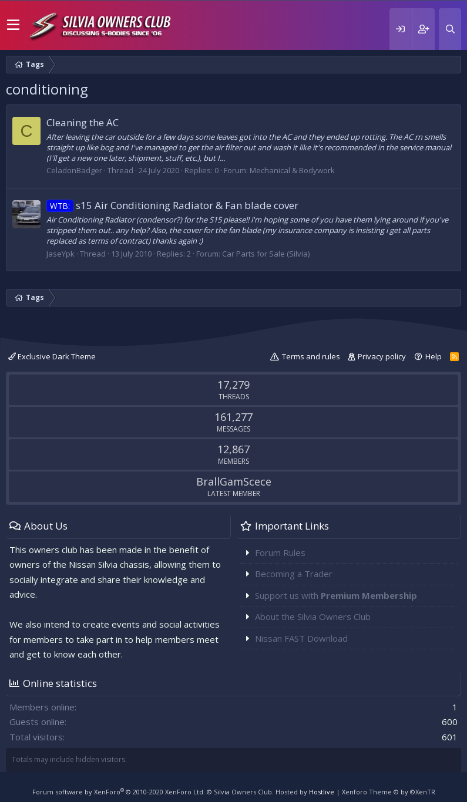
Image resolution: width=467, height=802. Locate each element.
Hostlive (321, 791)
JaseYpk (60, 253)
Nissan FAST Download (301, 638)
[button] (13, 25)
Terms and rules (311, 356)
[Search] (450, 29)
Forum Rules (280, 552)
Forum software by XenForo (118, 791)
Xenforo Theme (388, 791)
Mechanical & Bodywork (292, 170)
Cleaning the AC (82, 122)
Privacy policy (382, 356)
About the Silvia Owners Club (313, 616)
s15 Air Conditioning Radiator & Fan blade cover (172, 205)
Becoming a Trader (293, 573)
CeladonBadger (74, 170)
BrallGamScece (233, 481)
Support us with (336, 595)
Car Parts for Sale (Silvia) (266, 253)
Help (433, 356)
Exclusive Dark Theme (52, 356)
